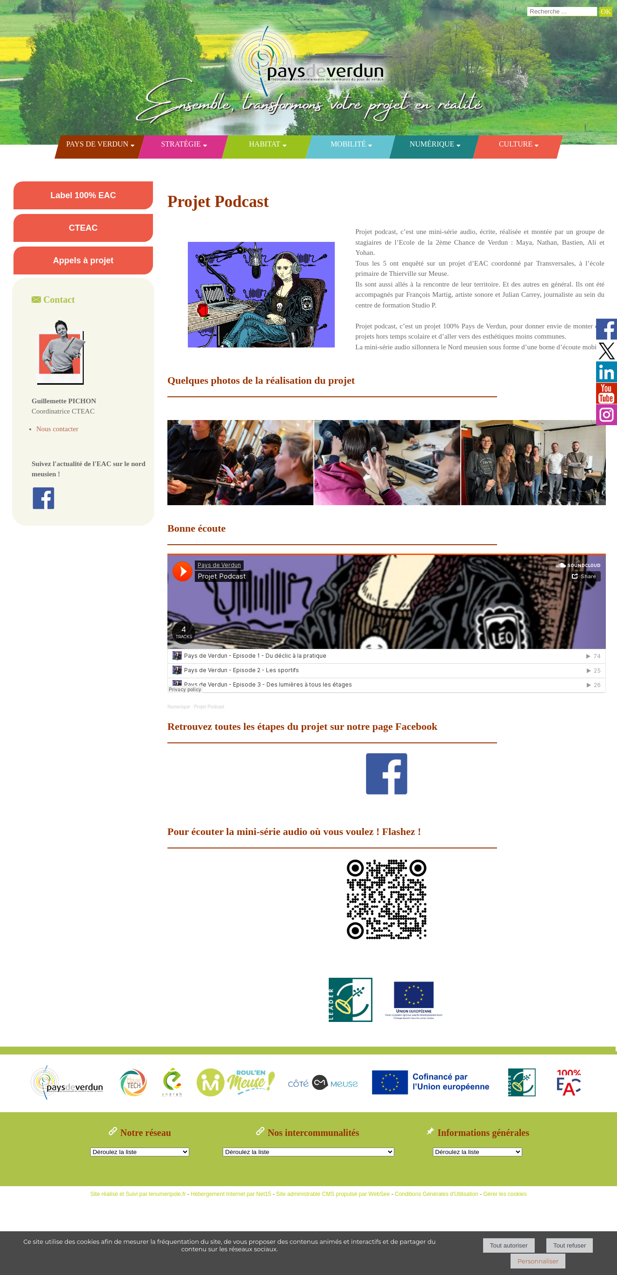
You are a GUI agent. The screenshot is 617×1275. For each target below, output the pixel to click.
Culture (515, 144)
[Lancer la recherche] (605, 12)
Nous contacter (57, 429)
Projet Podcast (209, 706)
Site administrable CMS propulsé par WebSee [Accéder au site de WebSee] (333, 1194)
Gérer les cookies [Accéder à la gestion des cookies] (504, 1194)
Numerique (178, 706)
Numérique (432, 144)
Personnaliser (537, 1261)
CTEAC (83, 228)
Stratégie (180, 144)
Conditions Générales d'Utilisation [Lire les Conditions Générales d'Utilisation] (436, 1194)
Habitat (264, 144)
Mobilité (347, 144)
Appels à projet (83, 260)
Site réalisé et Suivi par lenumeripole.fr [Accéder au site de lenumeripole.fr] (138, 1194)
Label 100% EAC (83, 195)
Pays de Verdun (97, 144)
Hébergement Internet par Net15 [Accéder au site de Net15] (231, 1194)
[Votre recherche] (562, 11)
